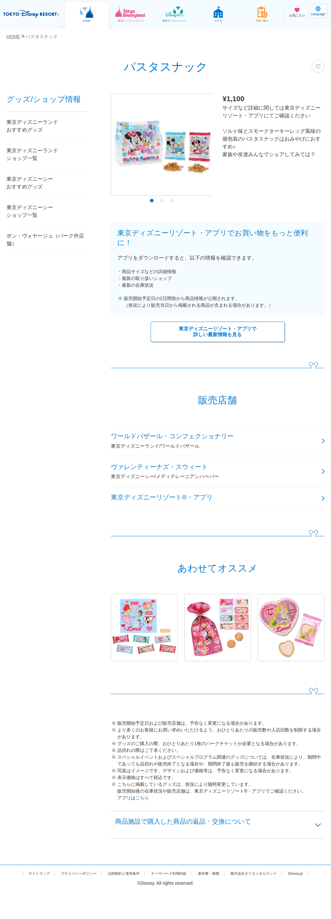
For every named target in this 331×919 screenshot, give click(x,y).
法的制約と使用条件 (130, 893)
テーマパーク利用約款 (184, 893)
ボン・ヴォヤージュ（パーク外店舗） (45, 239)
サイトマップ (28, 893)
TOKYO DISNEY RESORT (32, 14)
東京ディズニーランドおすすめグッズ (32, 126)
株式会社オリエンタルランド (286, 893)
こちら (142, 813)
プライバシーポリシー (76, 893)
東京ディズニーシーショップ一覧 (29, 211)
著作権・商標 (232, 893)
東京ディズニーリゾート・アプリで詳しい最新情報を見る (217, 332)
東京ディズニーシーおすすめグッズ (29, 182)
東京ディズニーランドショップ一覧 (32, 154)
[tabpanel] (162, 146)
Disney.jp (165, 900)
